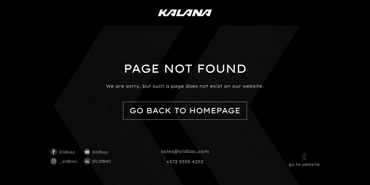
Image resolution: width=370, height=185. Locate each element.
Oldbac (62, 152)
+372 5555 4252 (184, 161)
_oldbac (64, 161)
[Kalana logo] (185, 12)
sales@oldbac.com (185, 151)
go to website (304, 159)
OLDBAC (97, 161)
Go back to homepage (185, 110)
